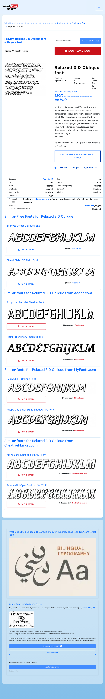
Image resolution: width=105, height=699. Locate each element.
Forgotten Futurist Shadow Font (25, 302)
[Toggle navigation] (99, 7)
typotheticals (90, 168)
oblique (75, 168)
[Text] (67, 41)
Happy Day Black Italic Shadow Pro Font (30, 409)
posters (45, 199)
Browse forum (52, 653)
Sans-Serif (48, 179)
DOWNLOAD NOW (78, 50)
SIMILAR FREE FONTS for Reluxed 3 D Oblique (77, 156)
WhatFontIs (11, 23)
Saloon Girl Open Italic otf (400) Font (28, 485)
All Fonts (26, 23)
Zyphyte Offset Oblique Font (23, 226)
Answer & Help (88, 608)
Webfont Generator (52, 667)
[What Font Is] (10, 7)
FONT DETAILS (26, 250)
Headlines (89, 206)
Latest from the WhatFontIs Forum (25, 604)
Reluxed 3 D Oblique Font (21, 379)
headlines (36, 199)
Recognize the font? (52, 646)
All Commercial (44, 23)
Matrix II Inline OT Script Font (25, 337)
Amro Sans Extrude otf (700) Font (26, 455)
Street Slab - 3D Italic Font (22, 260)
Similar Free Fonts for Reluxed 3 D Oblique (38, 216)
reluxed (63, 168)
